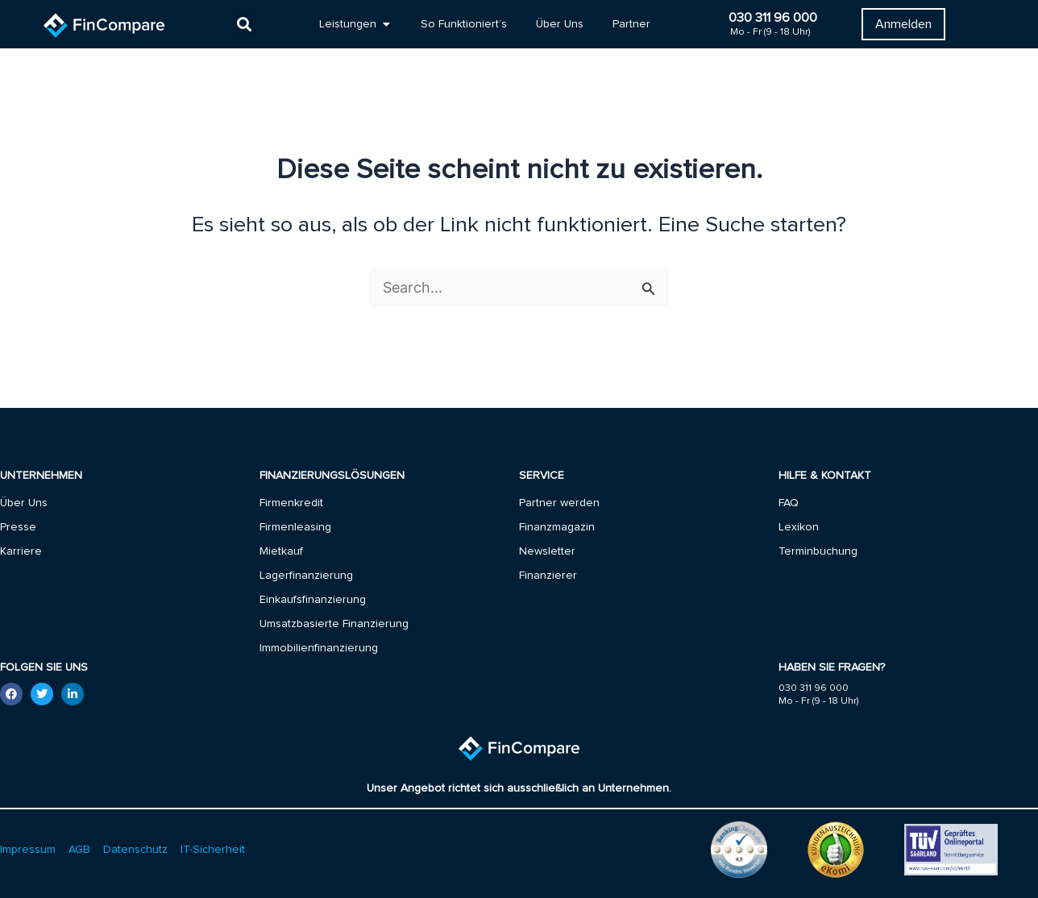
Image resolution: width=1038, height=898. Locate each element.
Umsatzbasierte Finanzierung (334, 624)
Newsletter (547, 551)
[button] (244, 24)
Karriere (21, 551)
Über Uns (24, 503)
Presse (18, 527)
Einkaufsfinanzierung (313, 599)
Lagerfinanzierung (306, 575)
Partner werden (559, 503)
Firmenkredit (291, 503)
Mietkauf (281, 551)
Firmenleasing (295, 527)
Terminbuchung (817, 551)
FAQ (788, 503)
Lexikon (798, 527)
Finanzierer (548, 575)
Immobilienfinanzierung (319, 648)
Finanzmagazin (557, 527)
